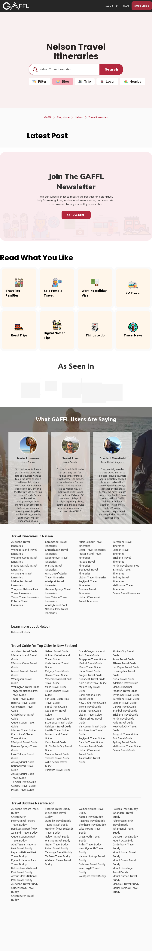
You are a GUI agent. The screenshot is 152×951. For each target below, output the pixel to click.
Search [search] (111, 69)
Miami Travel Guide (90, 667)
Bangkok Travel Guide (125, 734)
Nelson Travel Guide (56, 651)
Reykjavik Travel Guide (92, 738)
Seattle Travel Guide (57, 730)
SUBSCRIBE (141, 5)
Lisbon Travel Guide (90, 714)
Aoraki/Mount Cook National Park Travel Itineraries (56, 609)
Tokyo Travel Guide (90, 706)
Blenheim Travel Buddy (92, 824)
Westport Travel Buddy (92, 876)
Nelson (79, 117)
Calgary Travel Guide (57, 671)
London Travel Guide (125, 702)
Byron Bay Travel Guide (126, 694)
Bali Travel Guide (122, 738)
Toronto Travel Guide (57, 758)
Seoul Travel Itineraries (92, 549)
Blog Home (63, 117)
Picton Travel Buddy (56, 848)
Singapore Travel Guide (92, 659)
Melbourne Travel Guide (127, 746)
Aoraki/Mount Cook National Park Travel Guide (22, 766)
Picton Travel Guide (22, 789)
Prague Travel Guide (90, 675)
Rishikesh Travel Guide (58, 726)
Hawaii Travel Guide (56, 675)
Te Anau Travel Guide (23, 781)
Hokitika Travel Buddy (125, 808)
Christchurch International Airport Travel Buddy (23, 820)
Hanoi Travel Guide (90, 671)
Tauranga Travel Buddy (58, 852)
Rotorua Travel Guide (23, 702)
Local (107, 81)
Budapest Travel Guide (92, 679)
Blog (126, 5)
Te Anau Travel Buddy (58, 856)
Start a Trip (111, 5)
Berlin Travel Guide (90, 710)
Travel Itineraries (98, 117)
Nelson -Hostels (20, 632)
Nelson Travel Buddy (57, 836)
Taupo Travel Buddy (56, 824)
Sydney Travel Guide (124, 742)
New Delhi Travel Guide (92, 702)
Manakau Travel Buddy (126, 884)
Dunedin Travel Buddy (58, 820)
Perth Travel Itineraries (126, 565)
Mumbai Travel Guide (57, 754)
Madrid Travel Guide (90, 663)
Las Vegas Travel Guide (126, 667)
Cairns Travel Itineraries (126, 593)
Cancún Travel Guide (91, 742)
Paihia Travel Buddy (90, 844)
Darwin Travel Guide (124, 706)
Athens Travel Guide (124, 663)
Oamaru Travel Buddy (125, 836)
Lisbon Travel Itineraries (93, 577)
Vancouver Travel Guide (93, 726)
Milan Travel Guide (56, 687)
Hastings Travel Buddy (92, 820)
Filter (39, 81)
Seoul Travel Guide (56, 706)
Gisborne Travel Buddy (92, 864)
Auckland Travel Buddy (24, 884)
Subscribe (76, 215)
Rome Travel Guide (123, 659)
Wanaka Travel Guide (23, 730)
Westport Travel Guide (24, 742)
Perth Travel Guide (123, 718)
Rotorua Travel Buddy (57, 808)
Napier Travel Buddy (56, 844)
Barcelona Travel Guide (126, 698)
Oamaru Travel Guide (23, 785)
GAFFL (48, 117)
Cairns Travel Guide (124, 750)
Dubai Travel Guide (124, 679)
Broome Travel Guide (91, 746)
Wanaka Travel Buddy (57, 840)
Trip (84, 81)
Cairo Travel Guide (55, 742)
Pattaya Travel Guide (57, 718)
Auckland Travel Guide (24, 651)
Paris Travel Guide (123, 722)
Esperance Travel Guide (59, 722)
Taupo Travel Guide (22, 698)
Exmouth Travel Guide (58, 769)
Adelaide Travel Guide (125, 683)
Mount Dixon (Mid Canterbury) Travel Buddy (123, 844)
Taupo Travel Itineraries (25, 597)
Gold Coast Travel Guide (93, 683)
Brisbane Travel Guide (125, 714)
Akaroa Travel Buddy (91, 816)
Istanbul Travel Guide (125, 710)
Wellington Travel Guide (25, 687)
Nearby (132, 81)
